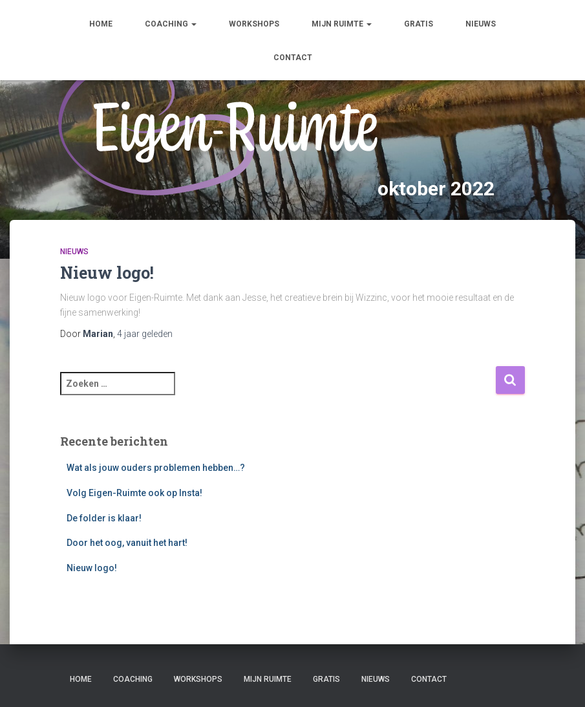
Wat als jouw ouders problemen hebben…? (156, 467)
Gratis (418, 23)
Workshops (254, 23)
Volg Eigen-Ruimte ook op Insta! (134, 493)
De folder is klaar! (104, 518)
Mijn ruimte (342, 23)
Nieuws (480, 23)
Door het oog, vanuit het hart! (127, 543)
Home (100, 23)
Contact (292, 57)
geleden (145, 334)
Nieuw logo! (107, 272)
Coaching (171, 23)
